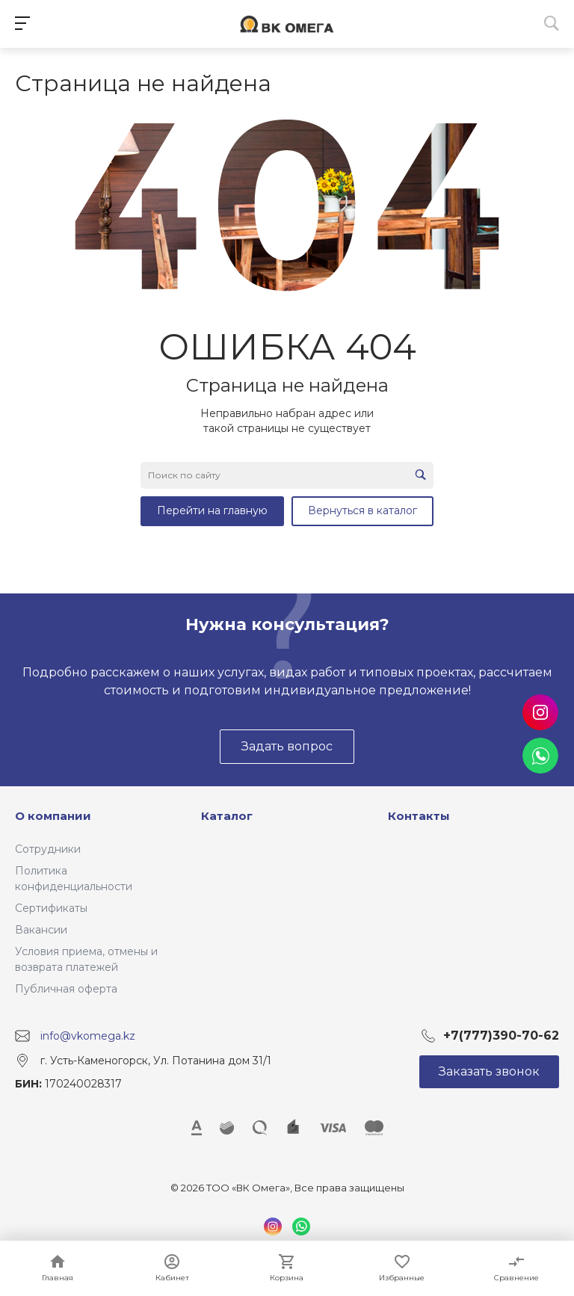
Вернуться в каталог (362, 510)
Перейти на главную (212, 510)
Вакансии (41, 929)
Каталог (227, 816)
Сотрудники (48, 849)
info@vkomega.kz (87, 1036)
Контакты (419, 816)
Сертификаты (51, 908)
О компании (53, 816)
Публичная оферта (66, 989)
